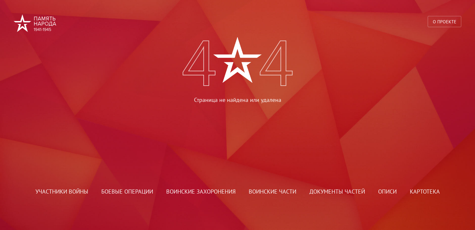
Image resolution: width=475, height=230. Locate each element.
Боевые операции (127, 191)
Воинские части (272, 191)
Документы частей (337, 191)
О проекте (444, 22)
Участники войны (61, 191)
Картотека (425, 191)
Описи (387, 191)
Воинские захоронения (201, 191)
